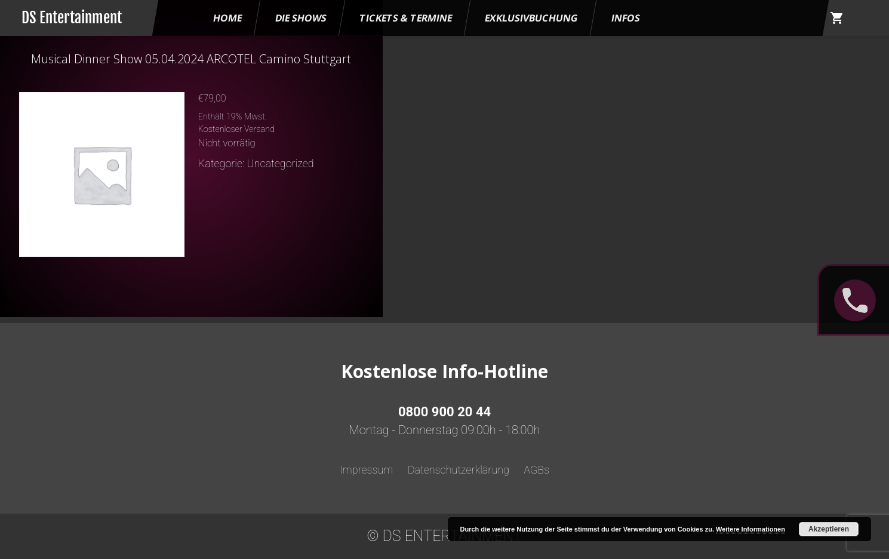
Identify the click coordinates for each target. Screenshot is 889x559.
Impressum (366, 469)
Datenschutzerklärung (458, 469)
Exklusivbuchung (532, 17)
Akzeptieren (828, 529)
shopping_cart (837, 18)
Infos (625, 17)
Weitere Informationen (750, 529)
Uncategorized (280, 163)
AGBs (536, 469)
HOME (227, 17)
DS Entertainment (71, 17)
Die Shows (301, 17)
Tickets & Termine (405, 17)
